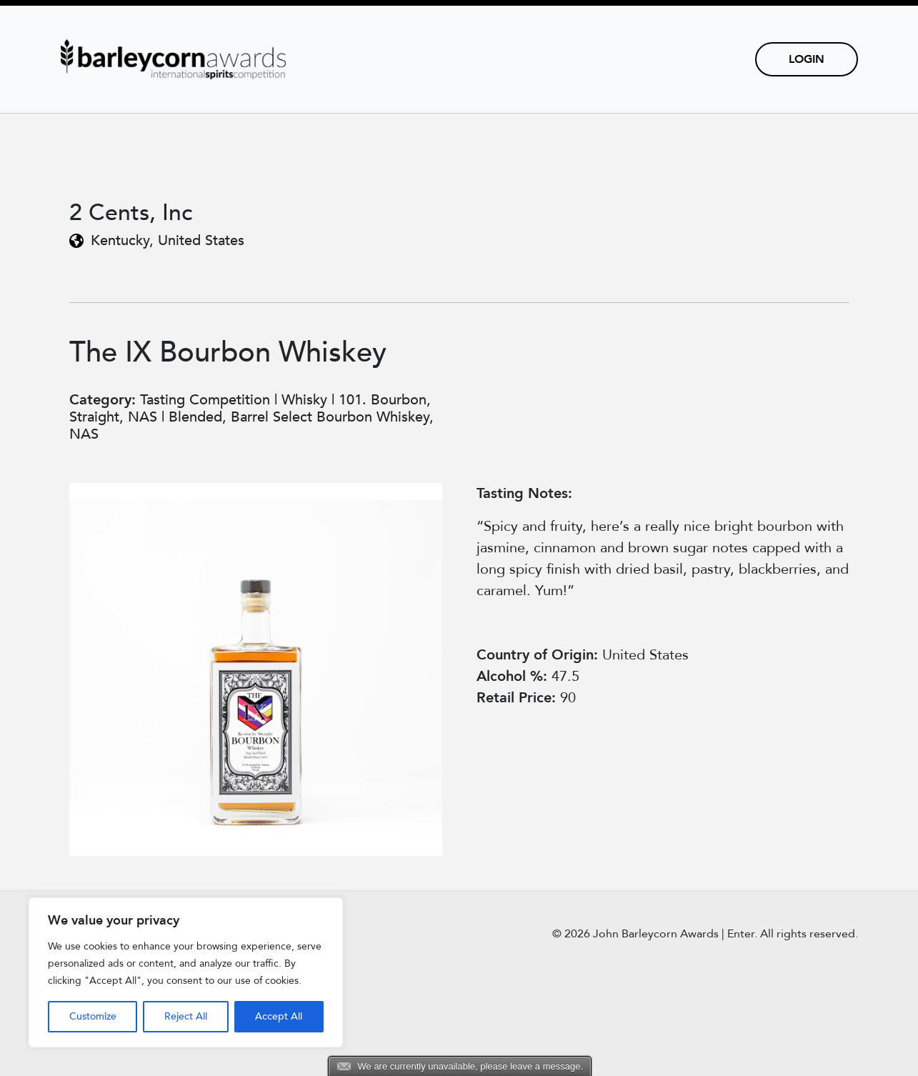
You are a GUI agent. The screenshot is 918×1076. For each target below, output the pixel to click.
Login (806, 59)
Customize (92, 1016)
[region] (186, 972)
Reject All (185, 1016)
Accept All (278, 1016)
